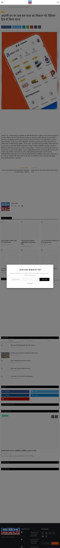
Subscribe (44, 279)
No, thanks (30, 283)
